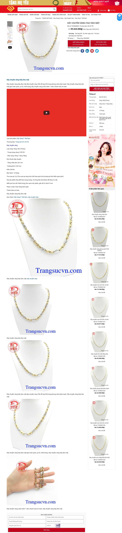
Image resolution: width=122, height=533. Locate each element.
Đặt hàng (46, 530)
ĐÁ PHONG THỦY (96, 14)
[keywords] (34, 9)
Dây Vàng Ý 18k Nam (23, 138)
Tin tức (90, 10)
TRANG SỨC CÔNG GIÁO (59, 14)
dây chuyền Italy (32, 278)
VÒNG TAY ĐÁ (86, 14)
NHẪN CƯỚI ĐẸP (34, 14)
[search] (54, 9)
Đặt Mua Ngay (78, 43)
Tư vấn (119, 18)
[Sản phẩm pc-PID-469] (101, 160)
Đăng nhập (101, 10)
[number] (75, 38)
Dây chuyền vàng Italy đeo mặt (18, 80)
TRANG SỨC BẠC (46, 14)
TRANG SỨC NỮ (23, 14)
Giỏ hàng (111, 10)
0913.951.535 (101, 43)
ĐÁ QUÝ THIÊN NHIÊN (74, 14)
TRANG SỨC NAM (12, 14)
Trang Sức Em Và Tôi (22, 142)
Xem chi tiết (101, 222)
